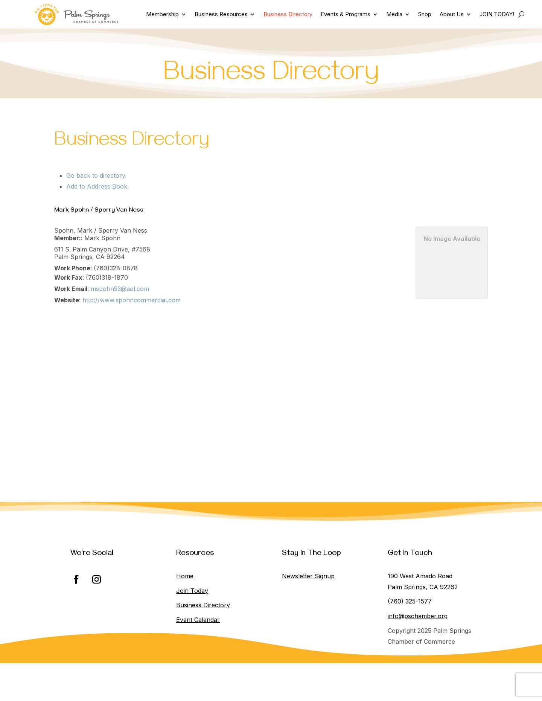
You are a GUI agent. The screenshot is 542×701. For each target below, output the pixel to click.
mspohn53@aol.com (120, 289)
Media (394, 14)
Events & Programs (345, 14)
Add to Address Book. (97, 186)
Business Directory (287, 14)
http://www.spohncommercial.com (131, 300)
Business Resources (221, 14)
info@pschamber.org (418, 616)
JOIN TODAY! (497, 14)
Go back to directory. (96, 175)
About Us (452, 14)
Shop (424, 14)
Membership (162, 14)
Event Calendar (198, 619)
